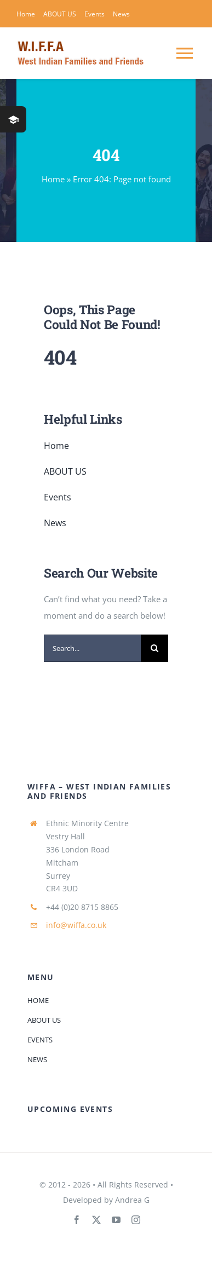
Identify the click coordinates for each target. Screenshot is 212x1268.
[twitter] (96, 1219)
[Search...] (92, 648)
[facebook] (76, 1219)
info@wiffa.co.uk (76, 925)
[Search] (154, 648)
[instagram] (135, 1219)
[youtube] (116, 1219)
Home (53, 179)
